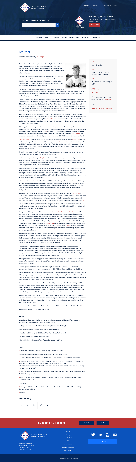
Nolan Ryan (76, 139)
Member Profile (86, 5)
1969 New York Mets (105, 108)
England (94, 108)
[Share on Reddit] (40, 405)
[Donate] (86, 423)
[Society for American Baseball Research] (33, 7)
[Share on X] (28, 405)
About (68, 431)
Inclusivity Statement (68, 447)
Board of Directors (68, 441)
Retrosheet (95, 92)
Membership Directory (110, 5)
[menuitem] (86, 5)
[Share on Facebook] (22, 405)
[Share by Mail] (47, 405)
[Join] (103, 423)
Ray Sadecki (63, 142)
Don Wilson (72, 212)
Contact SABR (68, 450)
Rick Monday (75, 133)
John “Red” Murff (24, 139)
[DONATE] (102, 441)
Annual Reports (68, 444)
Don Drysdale (75, 193)
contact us (107, 99)
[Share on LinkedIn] (34, 405)
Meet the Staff (68, 438)
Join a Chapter (97, 5)
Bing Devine (44, 158)
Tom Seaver (62, 212)
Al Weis (67, 225)
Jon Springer (40, 57)
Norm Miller (50, 223)
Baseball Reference (97, 90)
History (68, 435)
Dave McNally (51, 119)
